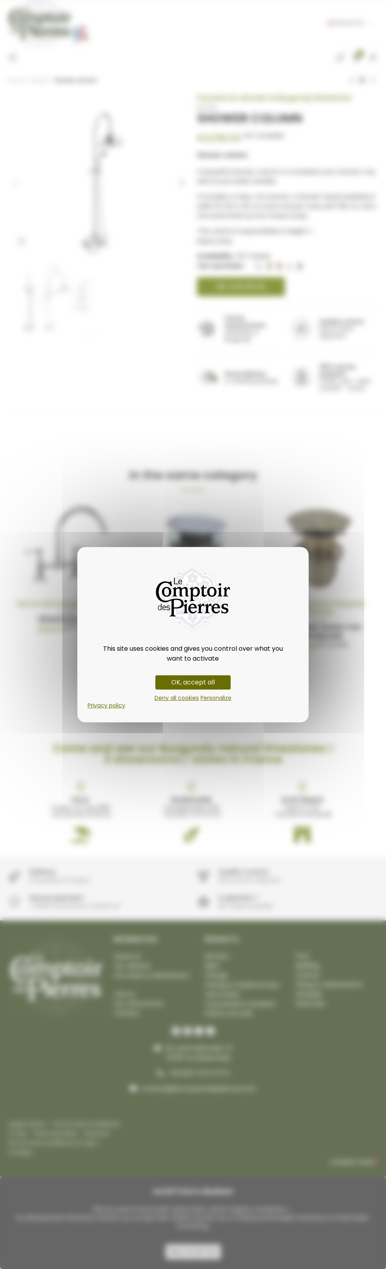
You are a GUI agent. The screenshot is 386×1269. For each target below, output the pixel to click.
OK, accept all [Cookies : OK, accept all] (193, 682)
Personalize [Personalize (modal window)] (216, 698)
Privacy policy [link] (106, 705)
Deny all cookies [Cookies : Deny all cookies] (177, 698)
